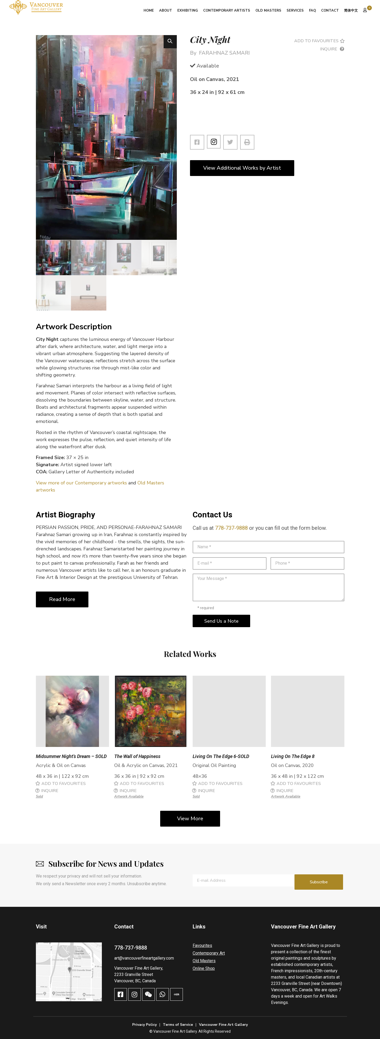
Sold (39, 796)
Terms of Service (178, 1021)
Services (295, 10)
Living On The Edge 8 (293, 756)
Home (149, 10)
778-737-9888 (231, 528)
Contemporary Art (209, 950)
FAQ (312, 10)
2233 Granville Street (133, 971)
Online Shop (204, 965)
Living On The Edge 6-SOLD (221, 756)
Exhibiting (187, 10)
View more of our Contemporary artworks (81, 482)
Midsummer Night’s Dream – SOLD (71, 756)
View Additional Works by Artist (242, 167)
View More (190, 818)
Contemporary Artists (226, 10)
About (165, 10)
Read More (62, 599)
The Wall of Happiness (137, 756)
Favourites (202, 942)
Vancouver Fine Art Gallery (223, 1021)
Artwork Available (129, 796)
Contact (330, 10)
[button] (170, 41)
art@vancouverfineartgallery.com (144, 955)
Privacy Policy (144, 1021)
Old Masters (268, 10)
